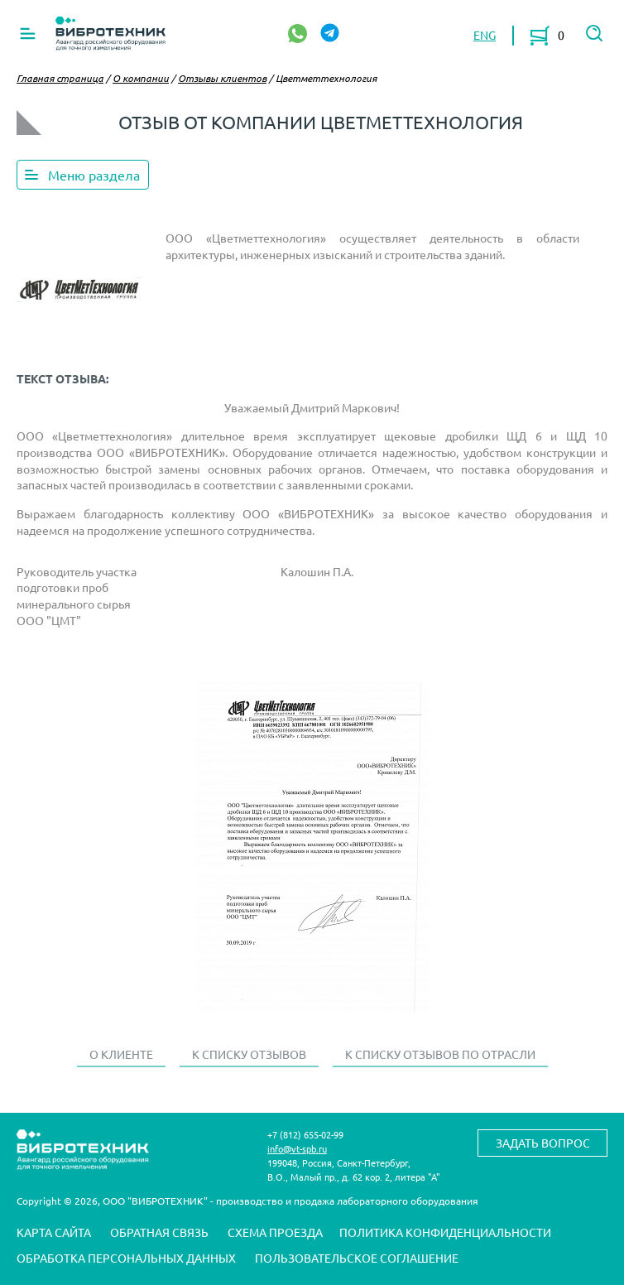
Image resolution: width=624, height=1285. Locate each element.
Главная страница (60, 77)
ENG (484, 34)
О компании (141, 77)
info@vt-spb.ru (297, 1148)
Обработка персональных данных (126, 1257)
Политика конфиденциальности (445, 1232)
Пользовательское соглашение (356, 1257)
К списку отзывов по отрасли (440, 1054)
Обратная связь (159, 1232)
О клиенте (121, 1054)
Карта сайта (54, 1232)
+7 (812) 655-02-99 (305, 1134)
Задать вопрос (543, 1142)
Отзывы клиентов (222, 77)
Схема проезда (275, 1232)
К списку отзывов (249, 1054)
